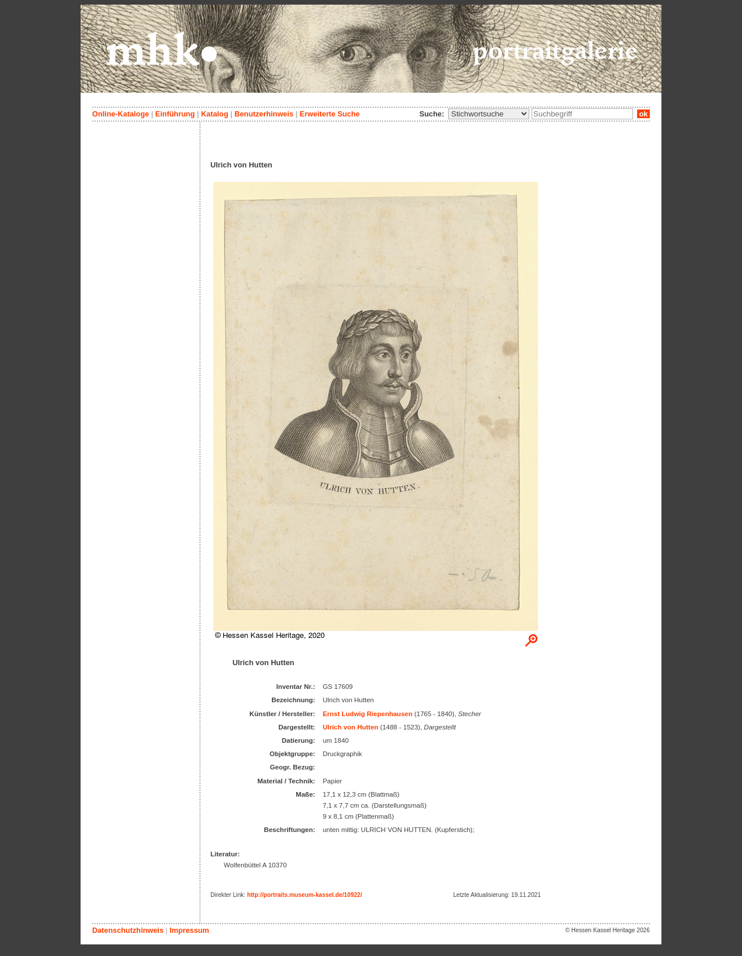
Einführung (175, 114)
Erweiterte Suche (330, 114)
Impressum (189, 930)
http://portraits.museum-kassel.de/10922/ (304, 895)
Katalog (214, 114)
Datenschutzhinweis (127, 930)
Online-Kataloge (120, 114)
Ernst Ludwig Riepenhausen (368, 713)
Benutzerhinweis (263, 114)
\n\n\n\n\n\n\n (488, 113)
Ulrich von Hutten (351, 727)
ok (643, 114)
